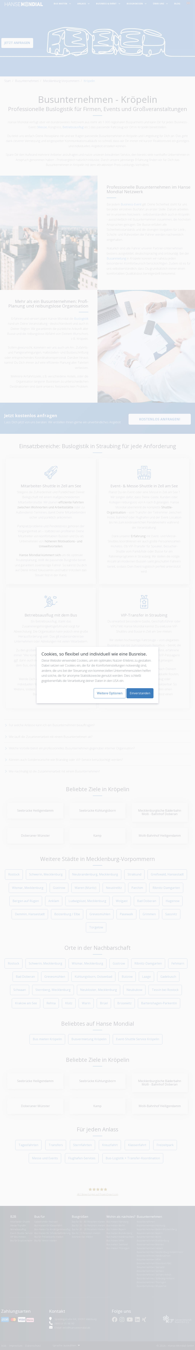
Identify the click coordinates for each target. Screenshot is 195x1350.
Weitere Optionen (109, 693)
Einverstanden (140, 693)
